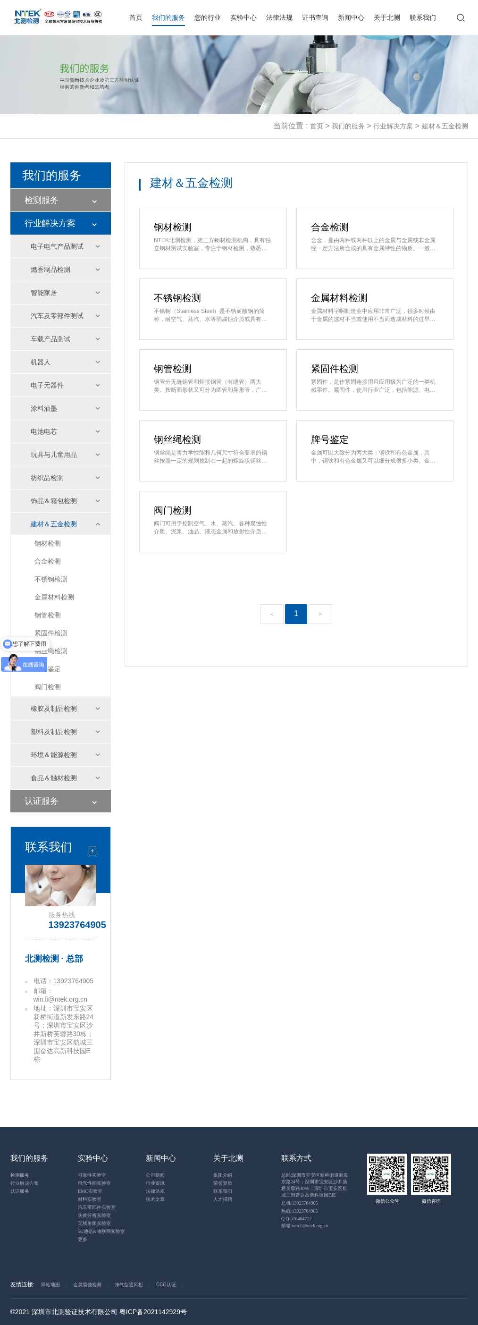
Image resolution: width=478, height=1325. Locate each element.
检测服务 (42, 200)
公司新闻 (155, 1175)
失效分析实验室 (94, 1215)
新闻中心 (351, 17)
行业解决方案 (393, 126)
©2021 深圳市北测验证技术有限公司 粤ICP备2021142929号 (98, 1312)
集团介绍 (222, 1175)
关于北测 (387, 17)
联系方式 (296, 1158)
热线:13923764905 (299, 1211)
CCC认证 (166, 1284)
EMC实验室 (90, 1191)
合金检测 (47, 561)
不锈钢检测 (50, 579)
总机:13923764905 (299, 1203)
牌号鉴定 (47, 669)
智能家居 (44, 292)
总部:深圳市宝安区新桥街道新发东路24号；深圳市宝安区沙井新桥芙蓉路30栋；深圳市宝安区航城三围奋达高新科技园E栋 (315, 1185)
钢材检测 (47, 543)
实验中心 (243, 17)
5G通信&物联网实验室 (101, 1231)
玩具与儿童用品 (54, 454)
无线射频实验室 (94, 1223)
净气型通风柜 (129, 1284)
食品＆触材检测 (54, 778)
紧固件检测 (50, 633)
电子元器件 (47, 385)
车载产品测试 (50, 339)
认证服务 (42, 801)
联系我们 (423, 17)
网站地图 (50, 1284)
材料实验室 (89, 1199)
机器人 (40, 362)
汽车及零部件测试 (57, 316)
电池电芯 (44, 431)
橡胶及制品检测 (54, 708)
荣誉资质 (222, 1183)
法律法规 (279, 17)
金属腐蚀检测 (87, 1284)
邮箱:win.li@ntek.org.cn (304, 1225)
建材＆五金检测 (445, 126)
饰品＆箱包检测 (54, 501)
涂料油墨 (44, 408)
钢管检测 (47, 615)
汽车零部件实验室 (97, 1207)
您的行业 (207, 17)
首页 (136, 17)
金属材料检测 (54, 597)
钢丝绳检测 (50, 651)
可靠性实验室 (92, 1175)
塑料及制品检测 (54, 731)
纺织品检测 (47, 477)
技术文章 (155, 1199)
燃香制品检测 (50, 269)
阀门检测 (47, 687)
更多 (82, 1239)
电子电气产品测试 (57, 246)
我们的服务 (168, 17)
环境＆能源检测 (54, 755)
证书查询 (315, 17)
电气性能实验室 (94, 1183)
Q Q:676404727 (296, 1218)
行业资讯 (155, 1183)
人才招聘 (222, 1199)
